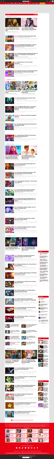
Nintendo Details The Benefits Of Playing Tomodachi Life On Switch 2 (44, 275)
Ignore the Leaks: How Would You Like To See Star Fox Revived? (44, 308)
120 (13, 120)
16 (13, 416)
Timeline (35, 14)
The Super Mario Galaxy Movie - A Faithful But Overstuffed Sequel (44, 263)
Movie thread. (42, 301)
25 (13, 212)
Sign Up (51, 1)
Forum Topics (41, 296)
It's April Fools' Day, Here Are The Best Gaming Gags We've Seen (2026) (44, 272)
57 (42, 352)
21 (13, 321)
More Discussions (43, 323)
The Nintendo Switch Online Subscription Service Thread (44, 320)
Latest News (8, 14)
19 (13, 203)
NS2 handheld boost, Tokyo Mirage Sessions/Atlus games (44, 305)
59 (36, 89)
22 (36, 26)
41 (13, 67)
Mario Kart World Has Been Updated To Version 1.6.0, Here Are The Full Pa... (44, 257)
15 (13, 177)
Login (49, 1)
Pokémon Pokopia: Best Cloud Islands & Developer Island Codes (44, 281)
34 (19, 26)
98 (19, 89)
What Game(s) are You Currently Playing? (44, 317)
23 (13, 58)
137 (19, 358)
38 (36, 358)
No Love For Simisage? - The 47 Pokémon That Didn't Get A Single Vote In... (44, 260)
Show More (27, 443)
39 (42, 395)
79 (13, 269)
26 (13, 186)
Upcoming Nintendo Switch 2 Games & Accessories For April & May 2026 (44, 278)
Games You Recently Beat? (44, 311)
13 (13, 103)
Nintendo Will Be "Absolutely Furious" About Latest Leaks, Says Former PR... (44, 266)
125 (42, 348)
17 (13, 41)
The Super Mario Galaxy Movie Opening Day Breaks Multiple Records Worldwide (44, 269)
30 (13, 278)
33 (13, 390)
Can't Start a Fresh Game (44, 314)
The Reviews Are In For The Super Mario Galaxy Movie (44, 254)
